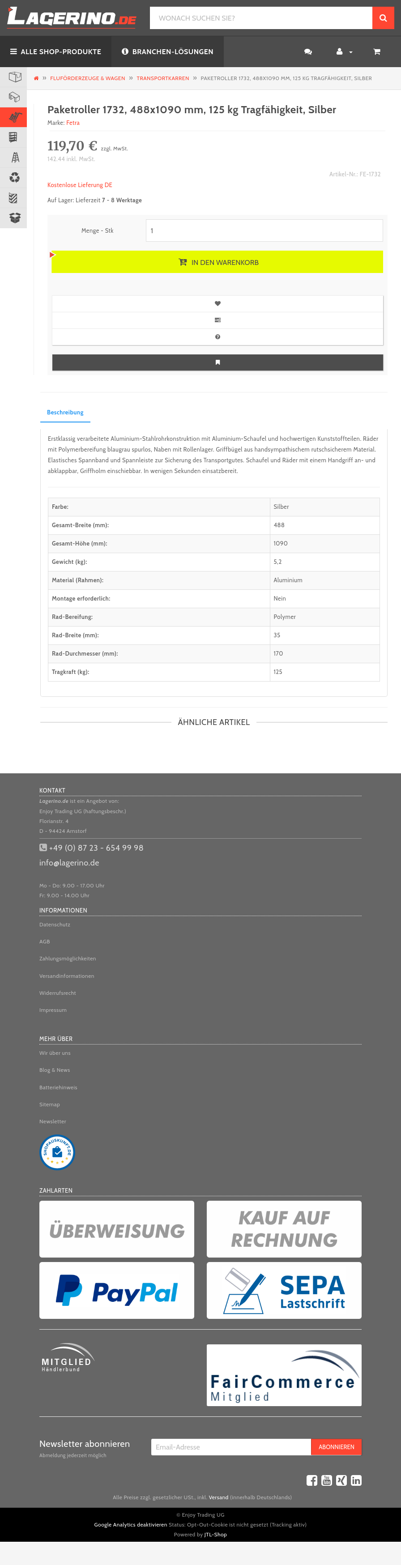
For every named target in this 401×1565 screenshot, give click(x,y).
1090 (281, 543)
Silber (281, 506)
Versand (219, 1497)
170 (278, 653)
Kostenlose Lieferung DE (79, 184)
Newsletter (52, 1121)
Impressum (53, 1009)
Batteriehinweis (58, 1087)
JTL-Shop (216, 1534)
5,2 (278, 561)
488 (279, 525)
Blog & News (54, 1069)
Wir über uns (55, 1052)
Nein (280, 598)
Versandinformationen (66, 975)
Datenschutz (55, 924)
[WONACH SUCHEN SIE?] (261, 18)
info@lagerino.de (69, 863)
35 (277, 635)
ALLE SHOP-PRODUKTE (55, 51)
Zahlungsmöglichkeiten (67, 958)
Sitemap (49, 1104)
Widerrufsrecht (57, 992)
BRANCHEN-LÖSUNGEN (167, 51)
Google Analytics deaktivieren (130, 1524)
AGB (44, 941)
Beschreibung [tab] (65, 412)
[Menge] (264, 230)
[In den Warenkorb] (217, 262)
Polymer (285, 616)
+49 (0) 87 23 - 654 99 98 (96, 848)
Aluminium (288, 580)
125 (278, 671)
